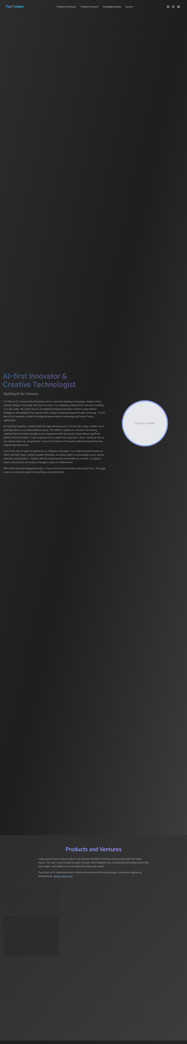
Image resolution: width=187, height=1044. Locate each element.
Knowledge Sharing (112, 7)
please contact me (63, 876)
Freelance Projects (89, 7)
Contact (129, 7)
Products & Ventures (66, 7)
